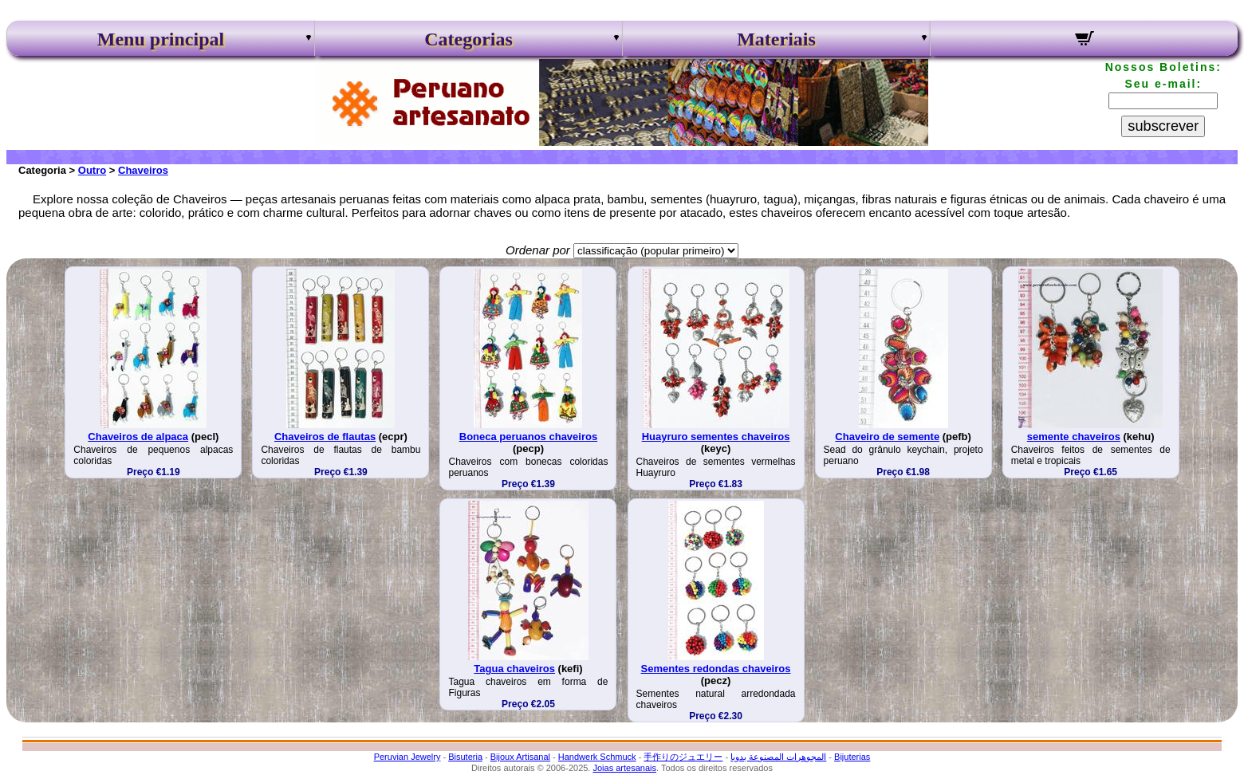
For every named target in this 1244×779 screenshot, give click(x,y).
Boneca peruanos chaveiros (528, 437)
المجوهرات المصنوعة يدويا (778, 756)
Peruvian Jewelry (407, 756)
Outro (92, 170)
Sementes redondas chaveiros (716, 669)
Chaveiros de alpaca (138, 437)
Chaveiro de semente (887, 437)
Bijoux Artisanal (520, 756)
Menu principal (160, 39)
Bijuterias (852, 756)
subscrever (1163, 126)
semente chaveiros (1073, 437)
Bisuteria (465, 756)
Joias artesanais (624, 768)
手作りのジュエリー (683, 756)
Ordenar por (538, 250)
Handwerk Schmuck (597, 756)
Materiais (776, 39)
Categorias (468, 39)
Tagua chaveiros (514, 669)
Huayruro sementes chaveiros (716, 437)
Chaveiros (143, 170)
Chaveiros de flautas (325, 437)
